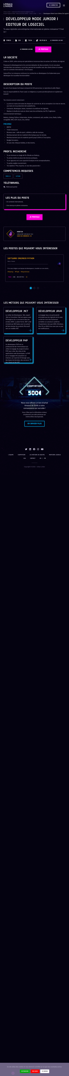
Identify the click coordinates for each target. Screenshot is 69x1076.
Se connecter (53, 5)
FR (45, 459)
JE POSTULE (43, 49)
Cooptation (21, 455)
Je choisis (45, 1071)
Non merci (35, 1071)
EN (40, 459)
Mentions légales (55, 455)
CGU (24, 459)
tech (40, 13)
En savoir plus (34, 424)
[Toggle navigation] (63, 5)
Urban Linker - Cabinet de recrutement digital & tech (19, 12)
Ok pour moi (24, 1071)
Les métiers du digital (37, 455)
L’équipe (10, 455)
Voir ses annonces (24, 236)
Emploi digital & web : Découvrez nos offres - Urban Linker (20, 13)
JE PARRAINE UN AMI (56, 40)
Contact (32, 459)
